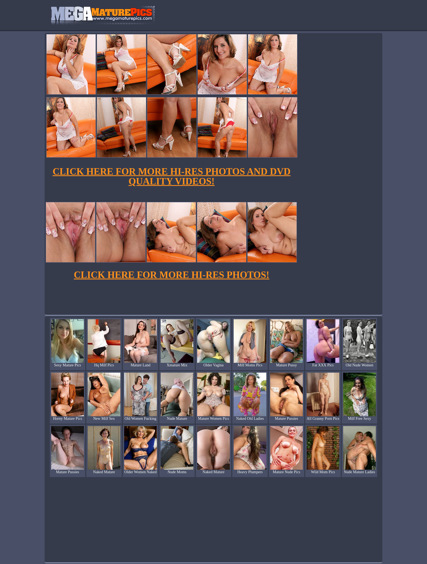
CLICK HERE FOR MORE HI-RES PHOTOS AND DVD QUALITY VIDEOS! (171, 176)
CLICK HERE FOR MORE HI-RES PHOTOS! (171, 275)
